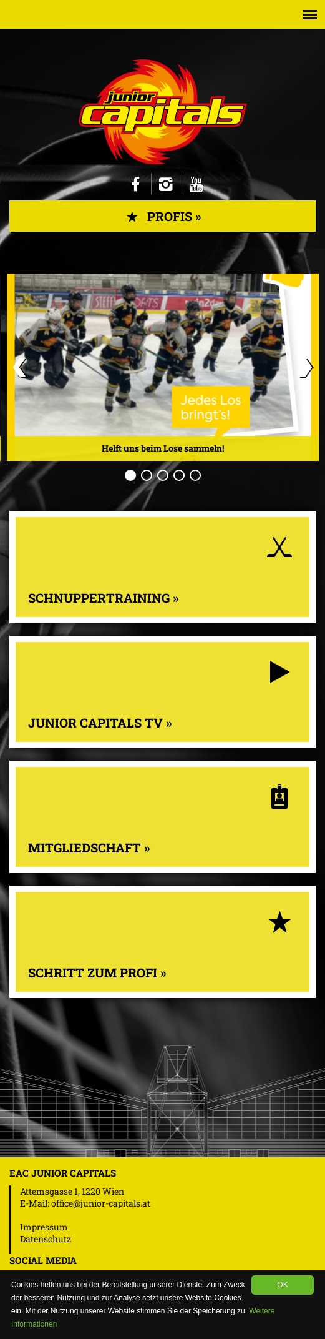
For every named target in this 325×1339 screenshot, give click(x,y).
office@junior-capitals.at (100, 1203)
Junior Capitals (163, 111)
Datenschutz (45, 1239)
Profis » (162, 216)
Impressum (44, 1227)
